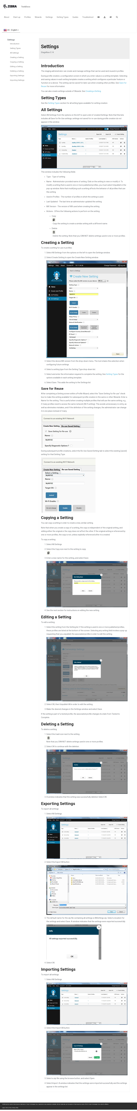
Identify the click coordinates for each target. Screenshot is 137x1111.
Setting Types (62, 17)
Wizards (38, 17)
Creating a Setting (17, 57)
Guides (75, 17)
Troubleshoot (88, 17)
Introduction (14, 44)
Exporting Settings (17, 76)
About (6, 17)
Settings (49, 17)
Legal (3, 1107)
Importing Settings (17, 80)
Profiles (27, 17)
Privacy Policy (15, 1107)
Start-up (16, 17)
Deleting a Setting (17, 71)
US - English (11, 30)
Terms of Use (8, 1107)
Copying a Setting (17, 62)
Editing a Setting (16, 66)
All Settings (14, 53)
